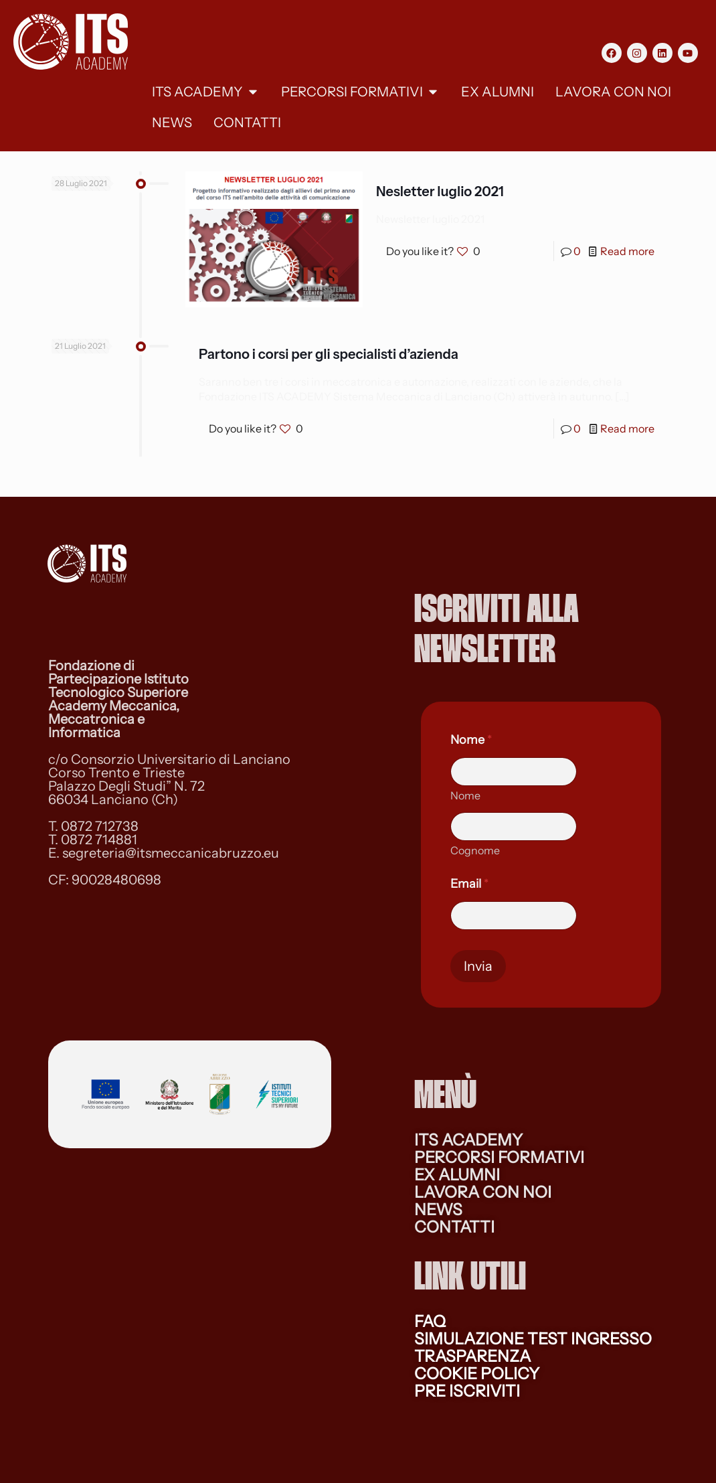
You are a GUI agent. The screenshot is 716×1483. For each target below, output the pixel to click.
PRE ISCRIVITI (467, 1391)
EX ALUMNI (457, 1174)
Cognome (475, 850)
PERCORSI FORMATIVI (499, 1157)
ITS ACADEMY (468, 1140)
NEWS (438, 1209)
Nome (465, 795)
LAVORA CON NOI (482, 1192)
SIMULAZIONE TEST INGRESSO (533, 1338)
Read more (627, 251)
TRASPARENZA (472, 1356)
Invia (478, 966)
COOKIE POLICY (476, 1373)
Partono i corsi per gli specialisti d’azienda (328, 354)
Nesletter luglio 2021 (440, 191)
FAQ (430, 1321)
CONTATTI (454, 1227)
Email (469, 884)
